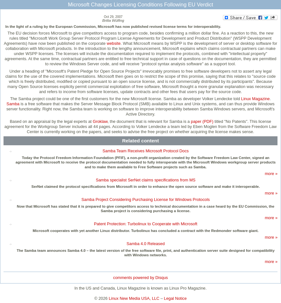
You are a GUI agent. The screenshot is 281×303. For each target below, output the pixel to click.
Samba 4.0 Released (145, 243)
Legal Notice (175, 298)
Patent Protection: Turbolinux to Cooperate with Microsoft (145, 223)
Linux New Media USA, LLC (134, 298)
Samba (12, 103)
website (113, 43)
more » (271, 173)
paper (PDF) (202, 121)
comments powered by (140, 277)
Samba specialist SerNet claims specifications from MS (145, 180)
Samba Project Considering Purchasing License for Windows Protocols (145, 199)
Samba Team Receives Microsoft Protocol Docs (146, 150)
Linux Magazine (255, 98)
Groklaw (100, 121)
